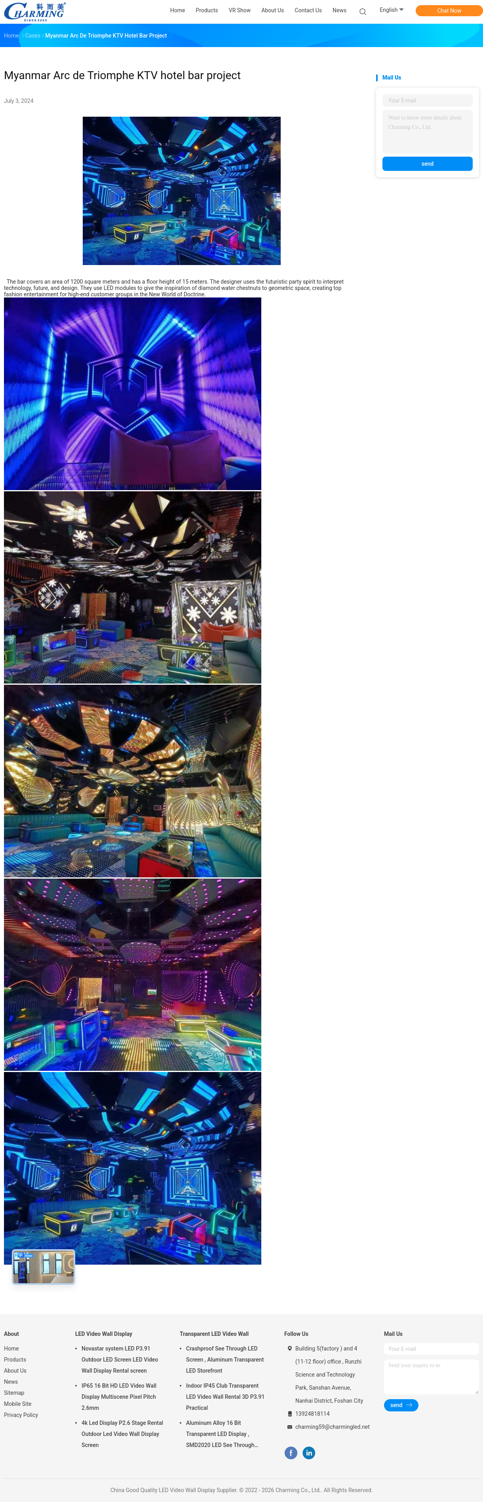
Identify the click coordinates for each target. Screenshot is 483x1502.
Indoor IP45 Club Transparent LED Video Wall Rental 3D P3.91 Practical (225, 1397)
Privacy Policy (21, 1415)
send (428, 164)
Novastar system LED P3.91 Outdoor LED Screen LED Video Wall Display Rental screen (120, 1359)
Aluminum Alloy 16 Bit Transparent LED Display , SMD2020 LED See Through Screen (220, 1435)
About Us (15, 1371)
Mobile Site (18, 1404)
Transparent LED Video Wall (214, 1334)
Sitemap (14, 1393)
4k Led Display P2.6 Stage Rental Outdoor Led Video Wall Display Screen (122, 1434)
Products (15, 1359)
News (11, 1382)
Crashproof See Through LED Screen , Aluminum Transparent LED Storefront (225, 1359)
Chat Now (449, 11)
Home (11, 1348)
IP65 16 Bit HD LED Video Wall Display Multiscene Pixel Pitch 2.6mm (119, 1397)
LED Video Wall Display (103, 1334)
